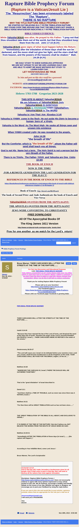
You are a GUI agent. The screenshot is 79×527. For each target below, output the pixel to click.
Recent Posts (5, 242)
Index (15, 240)
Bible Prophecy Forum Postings (33, 240)
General (20, 240)
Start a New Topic (7, 253)
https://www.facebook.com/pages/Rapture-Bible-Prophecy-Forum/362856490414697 (47, 291)
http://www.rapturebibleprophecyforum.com (47, 287)
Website (31, 513)
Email (22, 513)
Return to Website (7, 240)
